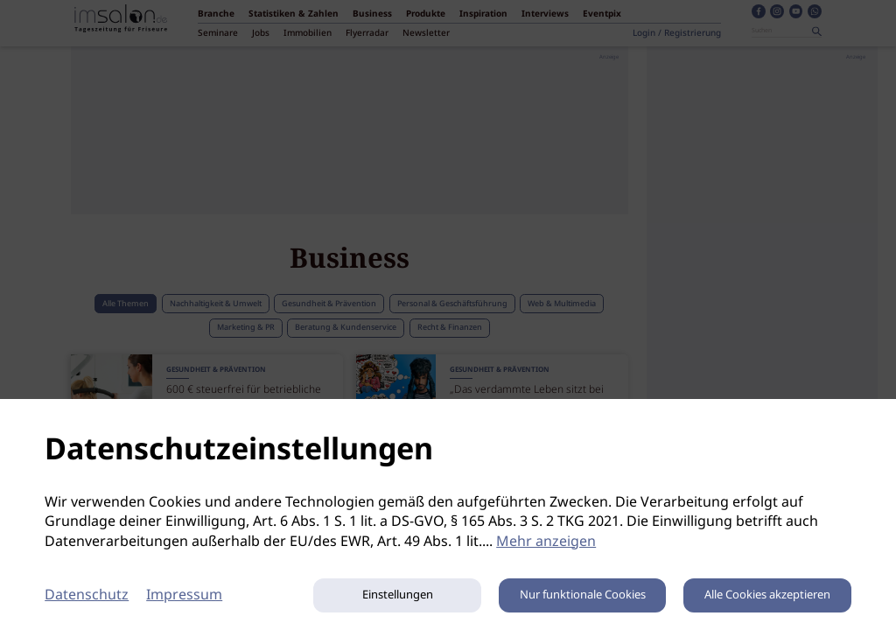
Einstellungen (397, 595)
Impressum (184, 595)
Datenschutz (87, 595)
